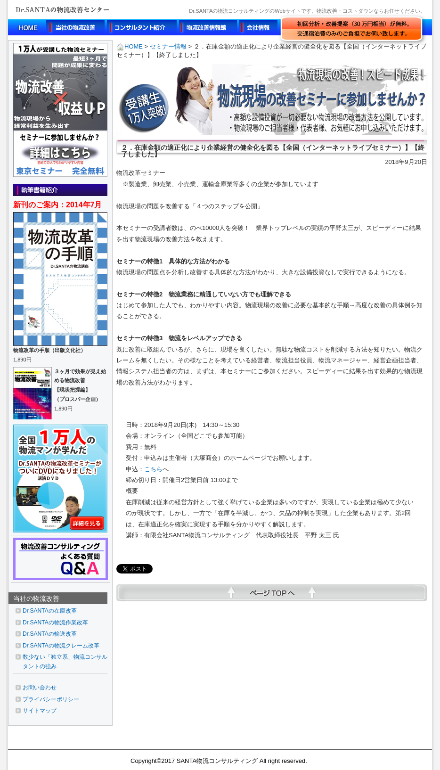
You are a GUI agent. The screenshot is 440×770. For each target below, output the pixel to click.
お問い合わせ (40, 687)
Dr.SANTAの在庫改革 (50, 610)
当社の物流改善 (36, 598)
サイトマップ (40, 710)
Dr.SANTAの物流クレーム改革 (61, 645)
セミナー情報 (168, 46)
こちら (153, 469)
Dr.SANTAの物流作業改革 (55, 622)
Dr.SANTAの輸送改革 (50, 634)
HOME (129, 46)
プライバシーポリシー (51, 699)
